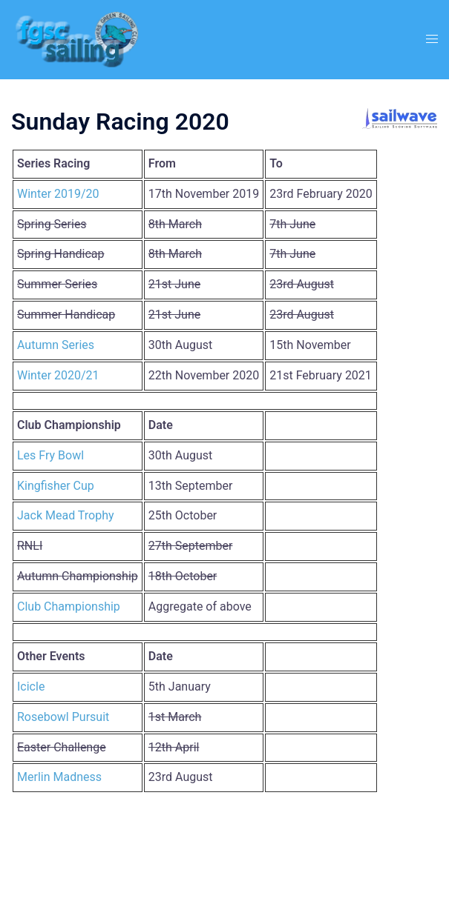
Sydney (371, 878)
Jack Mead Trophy (65, 515)
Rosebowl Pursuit (63, 717)
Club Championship (68, 606)
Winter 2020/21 (58, 375)
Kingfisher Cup (55, 486)
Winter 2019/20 (58, 194)
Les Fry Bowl (50, 455)
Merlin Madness (59, 777)
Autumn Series (55, 345)
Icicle (31, 686)
